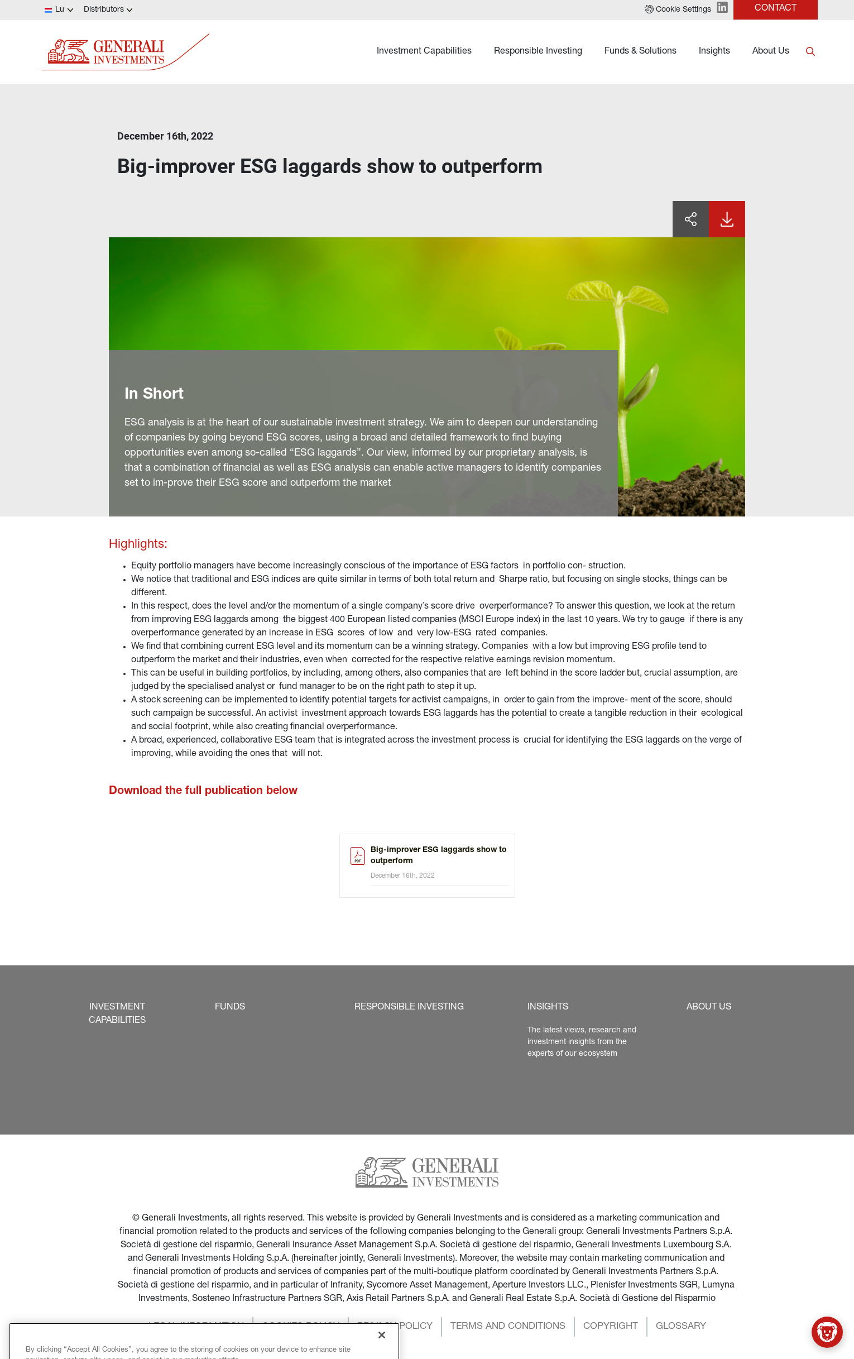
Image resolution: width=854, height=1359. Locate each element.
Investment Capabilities (424, 51)
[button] (678, 10)
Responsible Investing (538, 51)
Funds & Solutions (640, 51)
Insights (714, 51)
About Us (770, 51)
